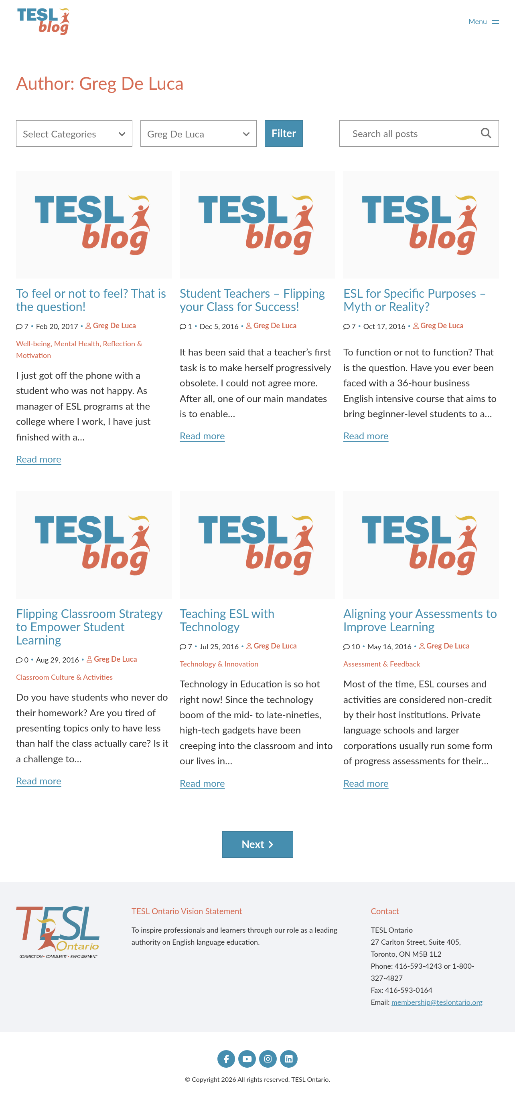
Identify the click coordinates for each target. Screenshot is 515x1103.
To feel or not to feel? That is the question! (91, 299)
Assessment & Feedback (381, 663)
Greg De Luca (114, 325)
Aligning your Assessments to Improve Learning (420, 620)
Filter (284, 133)
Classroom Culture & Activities (64, 677)
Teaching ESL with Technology (227, 620)
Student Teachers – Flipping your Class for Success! (252, 299)
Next (252, 844)
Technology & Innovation (219, 663)
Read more (38, 459)
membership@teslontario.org (437, 1002)
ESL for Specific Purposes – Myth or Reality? (414, 299)
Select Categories (59, 133)
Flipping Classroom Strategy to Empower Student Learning (89, 626)
